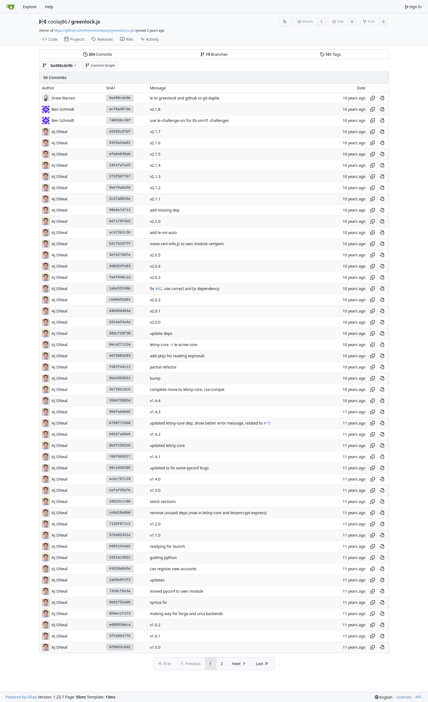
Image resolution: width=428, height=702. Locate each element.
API (418, 697)
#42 (158, 288)
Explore (29, 6)
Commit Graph (100, 65)
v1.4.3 (155, 411)
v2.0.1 (155, 311)
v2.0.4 (155, 266)
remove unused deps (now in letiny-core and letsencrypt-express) (208, 512)
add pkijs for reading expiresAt (177, 355)
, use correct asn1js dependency (190, 288)
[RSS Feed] (284, 21)
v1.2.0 (155, 523)
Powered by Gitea (21, 697)
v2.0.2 (155, 299)
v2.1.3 (155, 176)
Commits (97, 54)
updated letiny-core (167, 445)
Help (49, 6)
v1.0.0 (155, 647)
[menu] (384, 697)
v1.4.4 (155, 400)
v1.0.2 (155, 624)
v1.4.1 (155, 456)
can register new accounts (173, 568)
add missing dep (164, 210)
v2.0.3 (155, 277)
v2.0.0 (155, 322)
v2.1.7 (155, 131)
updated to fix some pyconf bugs (179, 467)
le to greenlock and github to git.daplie (184, 98)
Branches (214, 54)
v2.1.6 (155, 142)
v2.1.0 (155, 221)
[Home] (10, 7)
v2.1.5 (155, 154)
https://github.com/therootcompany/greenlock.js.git (94, 30)
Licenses (404, 697)
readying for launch (167, 546)
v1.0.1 (155, 636)
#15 (267, 423)
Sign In (413, 6)
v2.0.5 (155, 255)
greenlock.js (85, 21)
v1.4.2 (155, 434)
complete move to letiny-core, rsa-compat (187, 389)
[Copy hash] (372, 98)
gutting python (163, 557)
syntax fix (158, 602)
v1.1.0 (155, 535)
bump (155, 378)
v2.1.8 (155, 109)
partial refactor (163, 367)
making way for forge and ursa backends (186, 613)
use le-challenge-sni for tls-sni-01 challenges (189, 120)
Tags (330, 54)
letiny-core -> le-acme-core (173, 344)
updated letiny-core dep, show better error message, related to (207, 423)
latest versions (163, 501)
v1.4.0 (155, 479)
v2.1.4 (155, 165)
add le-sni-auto (163, 232)
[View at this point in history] (382, 98)
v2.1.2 (155, 187)
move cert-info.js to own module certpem (187, 243)
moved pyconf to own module (176, 591)
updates (157, 580)
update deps (161, 333)
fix (152, 288)
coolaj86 (57, 21)
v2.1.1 (155, 198)
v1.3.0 (155, 490)
